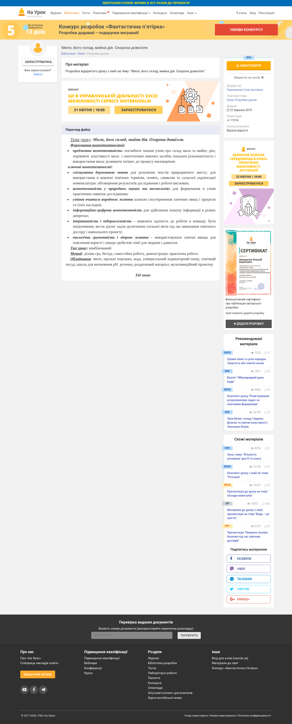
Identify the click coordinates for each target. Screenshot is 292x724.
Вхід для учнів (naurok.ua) (230, 658)
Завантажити (248, 65)
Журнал (55, 13)
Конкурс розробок (112, 27)
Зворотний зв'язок (38, 674)
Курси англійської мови (165, 698)
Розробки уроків (246, 100)
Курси (88, 673)
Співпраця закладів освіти (39, 663)
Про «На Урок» (30, 658)
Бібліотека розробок (162, 663)
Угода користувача (196, 715)
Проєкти (154, 678)
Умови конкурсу (246, 29)
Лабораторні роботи (162, 673)
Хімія (230, 100)
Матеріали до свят (225, 663)
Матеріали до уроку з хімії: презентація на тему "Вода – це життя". (248, 514)
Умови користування (223, 715)
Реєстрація (266, 13)
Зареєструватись (38, 62)
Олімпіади (155, 688)
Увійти (37, 74)
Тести (86, 13)
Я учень (241, 13)
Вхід (253, 13)
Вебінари (90, 663)
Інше (191, 13)
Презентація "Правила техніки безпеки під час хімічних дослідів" (247, 536)
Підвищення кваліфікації (131, 13)
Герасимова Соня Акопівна (245, 89)
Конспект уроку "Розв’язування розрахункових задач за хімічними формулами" (248, 400)
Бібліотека (71, 13)
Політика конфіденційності (254, 715)
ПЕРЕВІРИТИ (189, 635)
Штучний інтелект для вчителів (170, 693)
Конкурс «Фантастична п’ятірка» (235, 668)
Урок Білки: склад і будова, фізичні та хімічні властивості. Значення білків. (247, 422)
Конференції (93, 668)
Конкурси (160, 13)
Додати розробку (249, 323)
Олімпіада (177, 13)
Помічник (101, 13)
